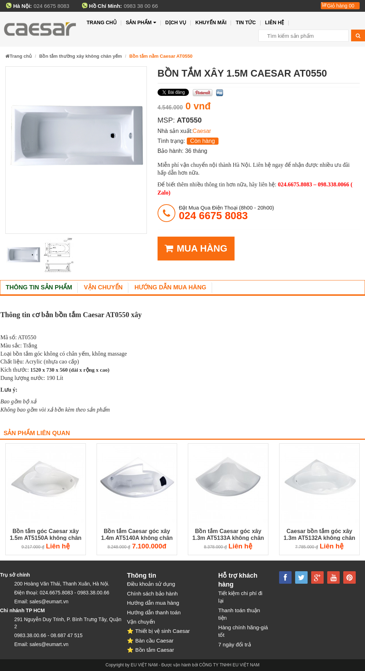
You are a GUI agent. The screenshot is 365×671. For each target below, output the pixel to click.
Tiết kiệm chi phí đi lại (240, 597)
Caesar (202, 131)
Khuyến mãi (210, 22)
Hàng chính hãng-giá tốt (243, 631)
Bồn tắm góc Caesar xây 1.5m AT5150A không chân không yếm (45, 534)
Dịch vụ (175, 22)
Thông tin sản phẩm (39, 287)
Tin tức (246, 22)
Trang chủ (102, 22)
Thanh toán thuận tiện (239, 614)
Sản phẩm (141, 22)
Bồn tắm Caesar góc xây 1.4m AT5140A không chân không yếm (137, 534)
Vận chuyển (103, 287)
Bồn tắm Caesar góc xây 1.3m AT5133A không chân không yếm (228, 534)
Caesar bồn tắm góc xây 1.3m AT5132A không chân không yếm (319, 534)
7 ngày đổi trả (234, 644)
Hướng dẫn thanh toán (153, 612)
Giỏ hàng (340, 6)
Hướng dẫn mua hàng (170, 287)
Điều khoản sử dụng (151, 584)
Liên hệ (274, 22)
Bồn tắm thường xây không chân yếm (80, 56)
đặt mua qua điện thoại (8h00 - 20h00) (226, 213)
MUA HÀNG (196, 248)
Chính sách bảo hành (152, 593)
